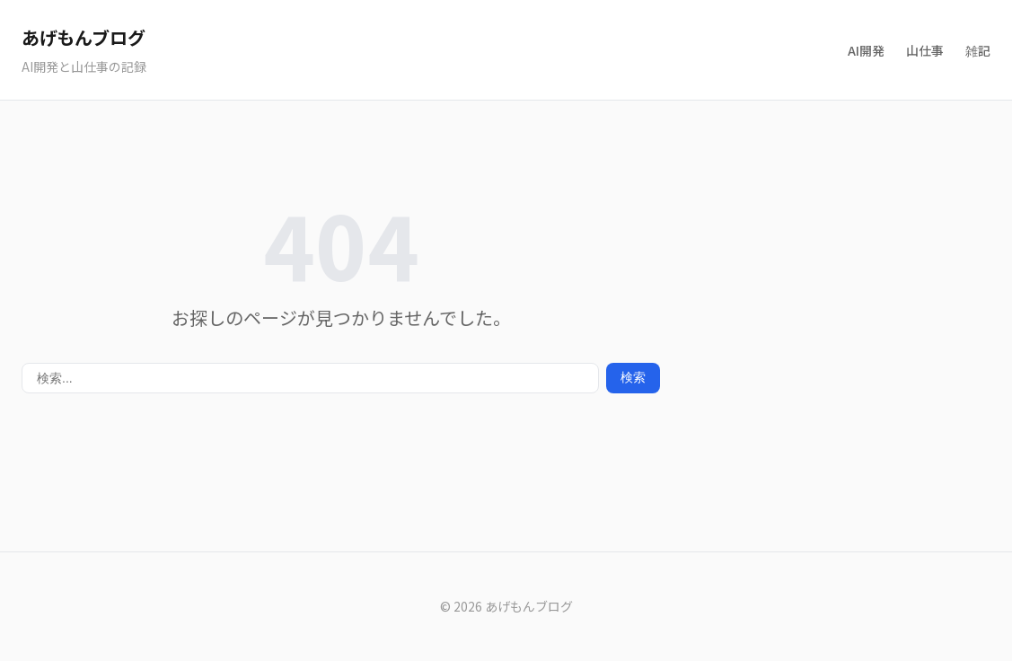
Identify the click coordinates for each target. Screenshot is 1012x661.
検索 (633, 377)
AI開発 (866, 50)
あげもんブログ (83, 37)
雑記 (977, 50)
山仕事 (925, 50)
